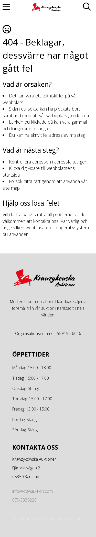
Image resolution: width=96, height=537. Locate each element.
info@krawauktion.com (32, 491)
